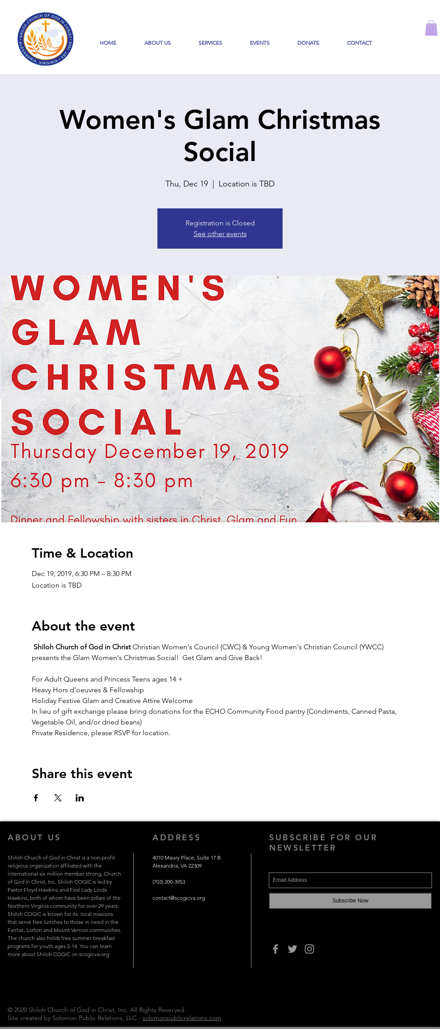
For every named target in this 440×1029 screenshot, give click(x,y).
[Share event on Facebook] (36, 797)
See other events (220, 233)
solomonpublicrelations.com (182, 1018)
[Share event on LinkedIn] (80, 797)
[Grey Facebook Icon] (275, 949)
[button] (431, 28)
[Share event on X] (58, 797)
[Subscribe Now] (350, 901)
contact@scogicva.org (178, 897)
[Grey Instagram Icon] (309, 949)
